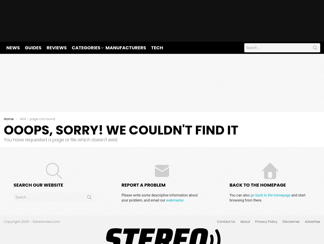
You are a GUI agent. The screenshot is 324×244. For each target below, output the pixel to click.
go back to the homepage (271, 178)
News (13, 31)
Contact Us (226, 205)
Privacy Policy (266, 205)
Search (315, 32)
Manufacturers (126, 31)
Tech (157, 31)
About (245, 205)
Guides (33, 31)
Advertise (312, 205)
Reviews (57, 31)
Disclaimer (291, 205)
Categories (86, 31)
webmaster (175, 184)
